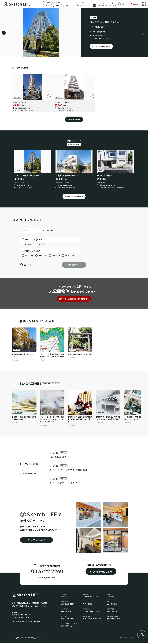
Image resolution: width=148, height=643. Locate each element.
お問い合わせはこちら (101, 571)
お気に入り (112, 5)
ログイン (124, 4)
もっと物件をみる (74, 119)
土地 (67, 5)
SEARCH (141, 635)
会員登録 (135, 4)
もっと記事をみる (29, 473)
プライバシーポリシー (129, 638)
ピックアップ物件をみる (101, 46)
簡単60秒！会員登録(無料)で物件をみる (74, 299)
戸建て (57, 5)
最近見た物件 (103, 5)
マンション (47, 5)
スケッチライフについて (36, 540)
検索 (94, 5)
